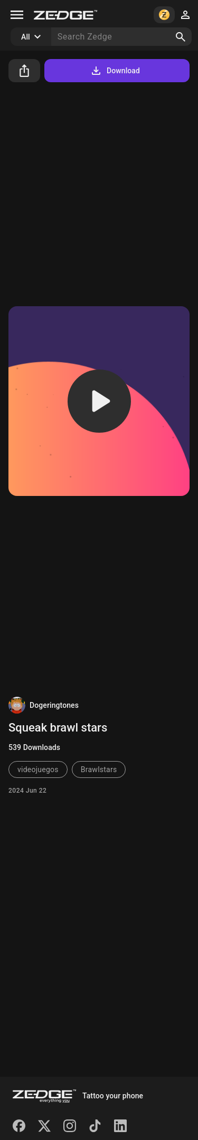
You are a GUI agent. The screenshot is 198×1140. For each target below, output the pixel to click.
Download (115, 70)
